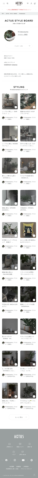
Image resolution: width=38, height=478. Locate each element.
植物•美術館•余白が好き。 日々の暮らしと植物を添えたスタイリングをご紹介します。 (18, 75)
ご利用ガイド (9, 445)
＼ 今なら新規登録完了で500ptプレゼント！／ (19, 9)
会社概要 (11, 466)
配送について (20, 445)
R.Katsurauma (22, 13)
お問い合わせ (22, 453)
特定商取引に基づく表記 (12, 468)
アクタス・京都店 (22, 34)
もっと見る (19, 417)
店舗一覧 (29, 445)
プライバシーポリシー (26, 468)
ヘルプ (13, 453)
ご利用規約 (26, 466)
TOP (3, 13)
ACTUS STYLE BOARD (11, 13)
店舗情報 (18, 466)
